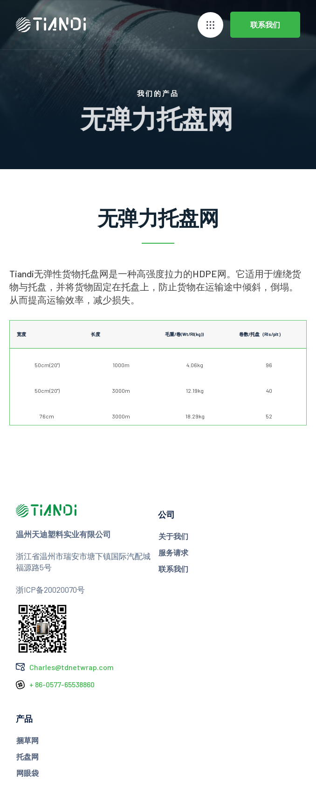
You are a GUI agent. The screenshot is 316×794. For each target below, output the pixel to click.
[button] (210, 21)
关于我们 (173, 536)
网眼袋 (27, 772)
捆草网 (27, 740)
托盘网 (27, 756)
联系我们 (265, 21)
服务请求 (173, 552)
